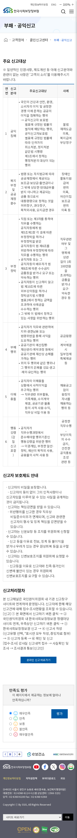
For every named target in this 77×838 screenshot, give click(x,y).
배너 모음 (19, 754)
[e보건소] (35, 754)
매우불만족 (26, 734)
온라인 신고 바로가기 (38, 660)
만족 (22, 718)
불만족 (23, 729)
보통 (22, 724)
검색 (63, 11)
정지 (10, 754)
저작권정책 (31, 778)
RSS (63, 778)
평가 (59, 713)
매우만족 (25, 713)
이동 (67, 817)
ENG (53, 4)
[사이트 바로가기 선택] (32, 817)
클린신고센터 (39, 39)
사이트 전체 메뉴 (71, 11)
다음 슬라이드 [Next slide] (14, 754)
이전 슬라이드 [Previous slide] (5, 754)
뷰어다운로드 (48, 778)
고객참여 (18, 39)
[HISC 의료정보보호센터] (63, 754)
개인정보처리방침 (39, 4)
